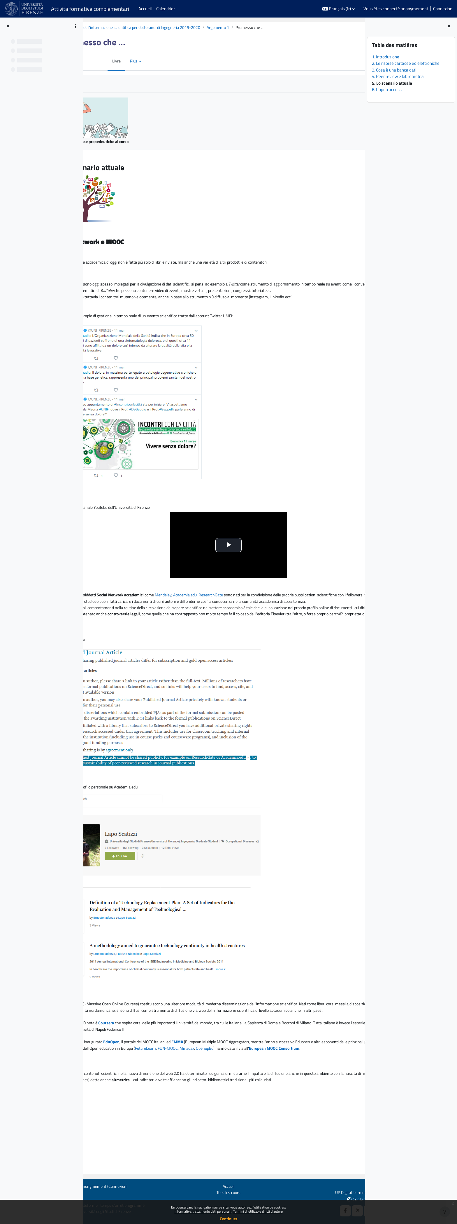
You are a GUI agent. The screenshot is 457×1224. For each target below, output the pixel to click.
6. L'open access (387, 89)
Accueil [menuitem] (145, 8)
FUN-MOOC (111, 1097)
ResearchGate (271, 613)
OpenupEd (151, 1097)
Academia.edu (242, 613)
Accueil (224, 1185)
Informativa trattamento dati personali (203, 1211)
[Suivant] (358, 166)
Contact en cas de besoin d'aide (338, 1198)
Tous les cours (224, 1191)
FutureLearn (333, 1091)
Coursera (156, 1065)
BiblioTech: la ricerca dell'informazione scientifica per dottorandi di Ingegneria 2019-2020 (175, 27)
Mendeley (219, 613)
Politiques (87, 1191)
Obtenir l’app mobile (96, 1198)
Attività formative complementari (90, 9)
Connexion (442, 9)
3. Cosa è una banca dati (394, 70)
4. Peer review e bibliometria (398, 76)
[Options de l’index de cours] (75, 26)
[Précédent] (89, 166)
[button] (338, 9)
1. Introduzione (385, 56)
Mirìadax (132, 1097)
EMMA (230, 1084)
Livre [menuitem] (112, 61)
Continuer (228, 1219)
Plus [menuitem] (130, 61)
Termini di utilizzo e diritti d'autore (258, 1211)
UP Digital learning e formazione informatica (329, 1191)
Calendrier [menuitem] (165, 8)
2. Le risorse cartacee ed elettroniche (406, 63)
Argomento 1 (275, 27)
